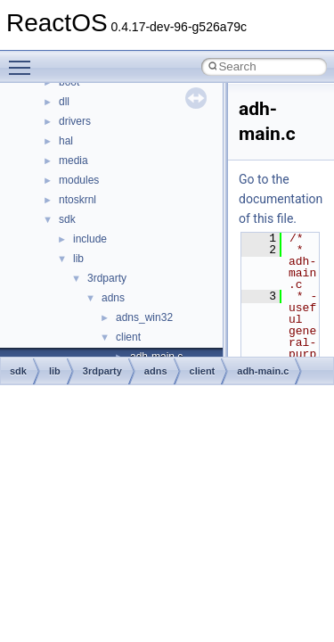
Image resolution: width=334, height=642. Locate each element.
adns (113, 298)
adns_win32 (144, 317)
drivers (75, 121)
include (90, 239)
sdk (67, 219)
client (128, 337)
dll (64, 101)
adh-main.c (263, 371)
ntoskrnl (77, 199)
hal (66, 141)
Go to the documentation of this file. (280, 199)
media (73, 160)
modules (79, 180)
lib (78, 258)
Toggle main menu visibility (24, 60)
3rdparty (106, 278)
